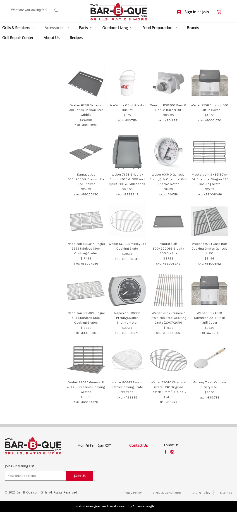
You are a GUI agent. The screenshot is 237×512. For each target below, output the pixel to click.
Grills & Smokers (18, 27)
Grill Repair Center (18, 37)
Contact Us (138, 445)
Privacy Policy (131, 493)
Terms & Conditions (166, 493)
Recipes (76, 37)
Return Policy (200, 493)
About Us (52, 37)
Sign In (186, 11)
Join (205, 11)
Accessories (57, 27)
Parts (85, 27)
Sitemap (226, 493)
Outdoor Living (117, 27)
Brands (193, 27)
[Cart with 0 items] (220, 12)
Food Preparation (159, 27)
